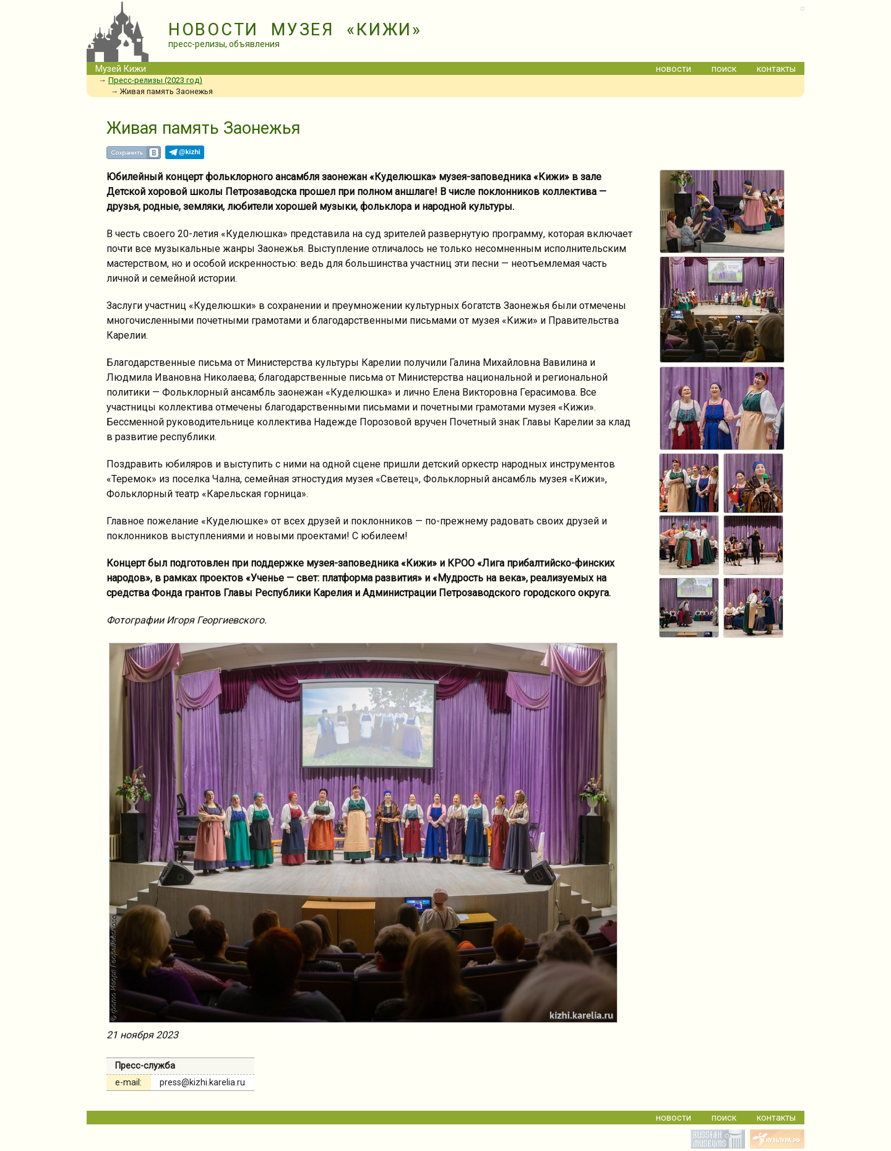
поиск (724, 69)
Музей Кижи (120, 69)
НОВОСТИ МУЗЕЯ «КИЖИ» (295, 30)
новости (673, 69)
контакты (776, 69)
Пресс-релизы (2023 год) (155, 80)
